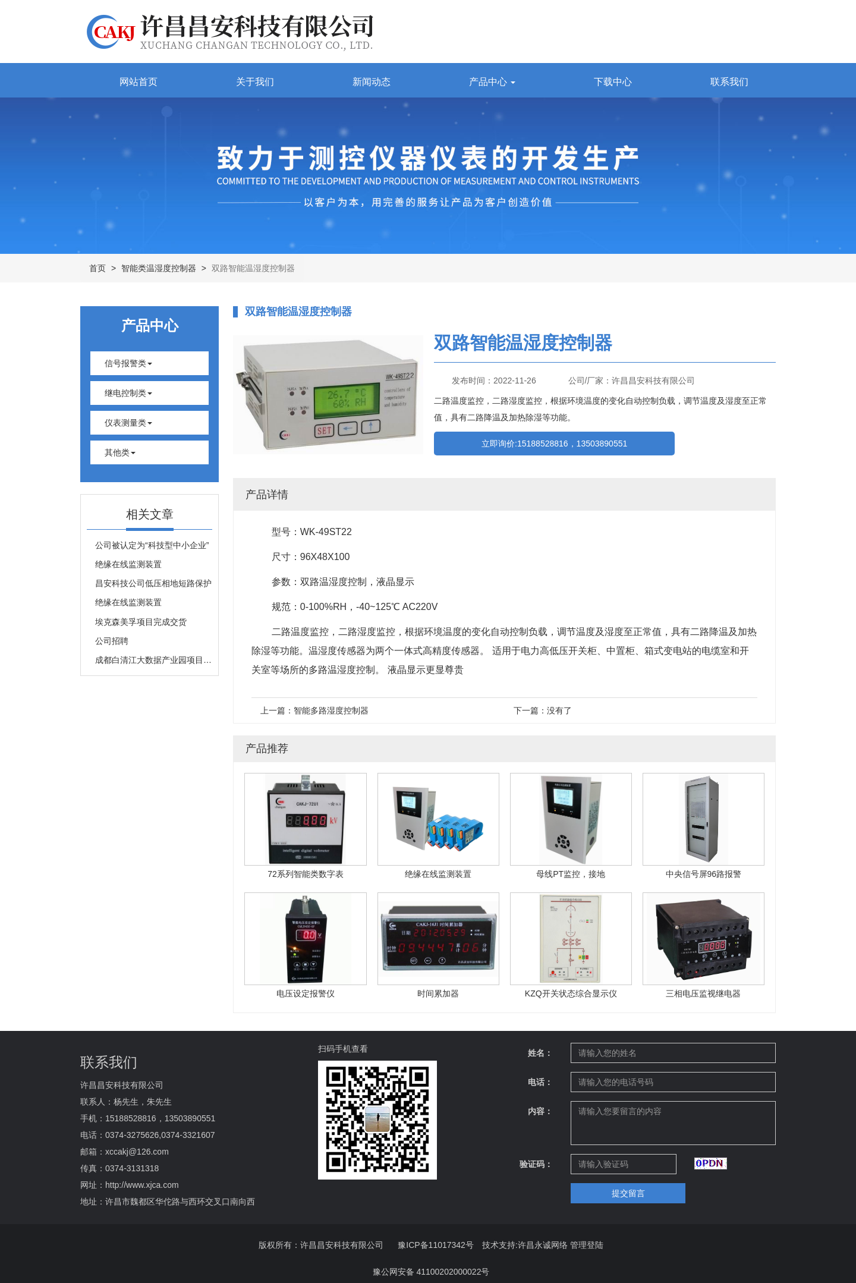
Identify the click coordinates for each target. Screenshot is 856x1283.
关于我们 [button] (255, 82)
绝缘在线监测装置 (128, 564)
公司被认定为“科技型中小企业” (152, 545)
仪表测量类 (128, 422)
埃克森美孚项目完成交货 (141, 622)
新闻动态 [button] (372, 82)
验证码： (536, 1164)
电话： (540, 1082)
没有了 (559, 710)
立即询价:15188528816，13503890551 (554, 443)
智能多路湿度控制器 (331, 710)
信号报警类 (128, 363)
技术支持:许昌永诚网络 (525, 1245)
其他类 (120, 452)
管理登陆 (586, 1245)
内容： (540, 1111)
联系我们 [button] (729, 82)
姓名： (540, 1053)
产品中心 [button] (492, 82)
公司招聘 (111, 641)
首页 (97, 268)
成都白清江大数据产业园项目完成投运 (153, 660)
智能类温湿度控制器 (158, 268)
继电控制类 (128, 393)
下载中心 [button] (613, 82)
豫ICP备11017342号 (436, 1245)
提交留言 (628, 1193)
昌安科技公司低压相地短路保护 (153, 583)
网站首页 (138, 82)
